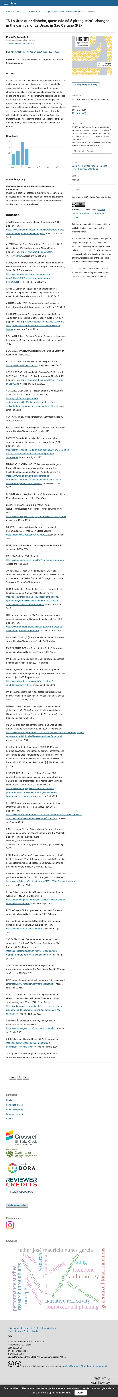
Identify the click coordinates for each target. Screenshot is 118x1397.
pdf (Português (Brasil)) (87, 85)
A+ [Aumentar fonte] (12, 1077)
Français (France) (14, 1114)
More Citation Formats (84, 151)
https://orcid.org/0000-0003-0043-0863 (20, 43)
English (9, 1100)
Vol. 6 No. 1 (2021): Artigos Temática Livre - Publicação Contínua (55, 11)
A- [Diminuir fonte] (26, 1077)
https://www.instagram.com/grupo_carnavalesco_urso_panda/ (36, 516)
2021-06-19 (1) (79, 113)
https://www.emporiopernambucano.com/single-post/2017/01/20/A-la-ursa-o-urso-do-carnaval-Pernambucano (29, 278)
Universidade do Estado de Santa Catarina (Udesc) (32, 1328)
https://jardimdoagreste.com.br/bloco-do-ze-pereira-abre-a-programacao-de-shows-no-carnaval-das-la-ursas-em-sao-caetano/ (34, 1010)
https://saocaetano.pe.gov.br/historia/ (24, 928)
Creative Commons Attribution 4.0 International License (89, 213)
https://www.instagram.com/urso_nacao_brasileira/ (30, 1028)
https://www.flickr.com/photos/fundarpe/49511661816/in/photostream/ (41, 881)
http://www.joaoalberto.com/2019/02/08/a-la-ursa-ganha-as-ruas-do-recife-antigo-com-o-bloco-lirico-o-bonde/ (35, 325)
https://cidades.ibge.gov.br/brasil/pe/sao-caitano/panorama (35, 560)
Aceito (81, 1392)
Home (9, 11)
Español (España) (14, 1109)
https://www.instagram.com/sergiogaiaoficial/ (32, 984)
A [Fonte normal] (19, 1077)
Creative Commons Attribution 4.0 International (84, 1366)
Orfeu (13, 3)
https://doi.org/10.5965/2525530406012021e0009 (35, 52)
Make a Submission (17, 1205)
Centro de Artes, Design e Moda (23, 1331)
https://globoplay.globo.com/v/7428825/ (25, 534)
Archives (19, 11)
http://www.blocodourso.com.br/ (21, 365)
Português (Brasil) (14, 1105)
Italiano (9, 1118)
